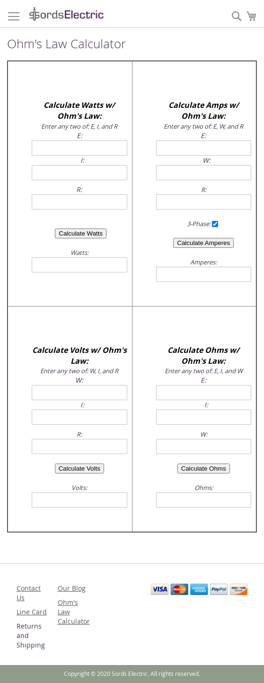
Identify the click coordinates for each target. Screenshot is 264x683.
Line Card (32, 611)
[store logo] (66, 14)
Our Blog (72, 588)
